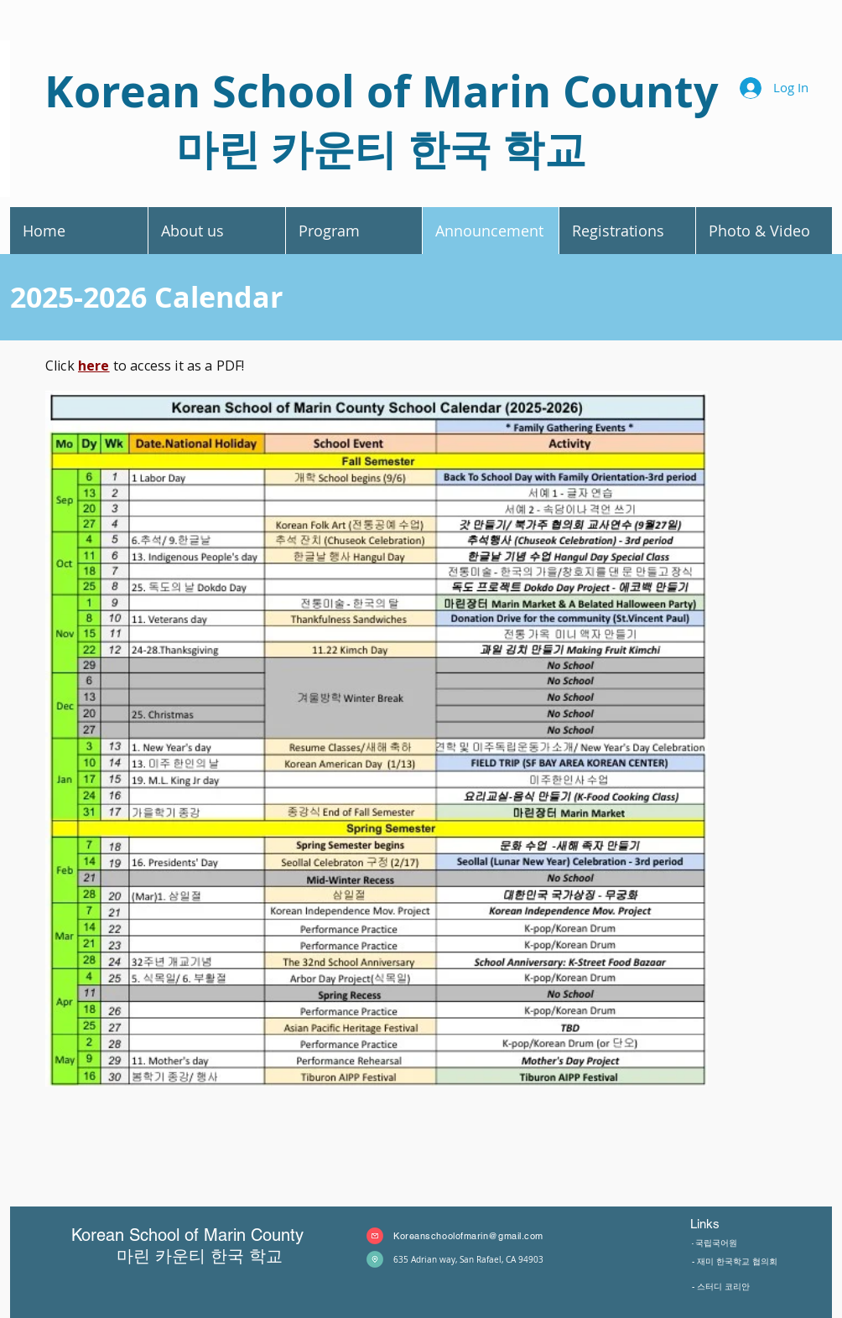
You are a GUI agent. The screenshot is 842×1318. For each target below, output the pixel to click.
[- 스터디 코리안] (739, 1286)
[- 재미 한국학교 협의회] (766, 1261)
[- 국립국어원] (732, 1243)
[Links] (738, 1224)
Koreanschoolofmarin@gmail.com (468, 1236)
